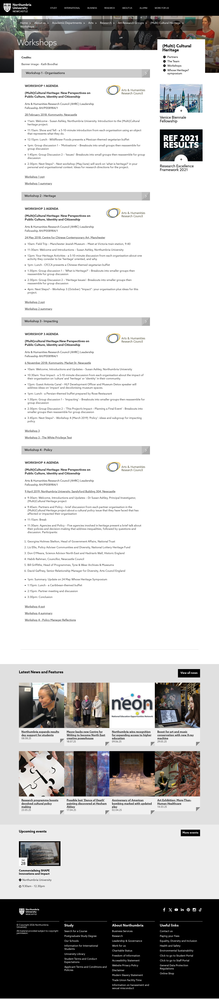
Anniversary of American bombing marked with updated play (132, 804)
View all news (189, 674)
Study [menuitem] (53, 8)
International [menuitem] (72, 8)
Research (105, 23)
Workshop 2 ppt (35, 302)
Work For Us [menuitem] (162, 8)
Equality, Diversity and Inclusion (178, 941)
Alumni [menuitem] (143, 8)
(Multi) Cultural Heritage (165, 23)
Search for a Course (75, 932)
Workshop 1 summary (38, 184)
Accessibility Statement (126, 961)
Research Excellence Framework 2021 (177, 168)
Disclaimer (118, 971)
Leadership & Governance (127, 941)
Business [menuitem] (92, 8)
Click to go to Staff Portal (174, 961)
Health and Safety (170, 946)
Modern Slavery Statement (127, 976)
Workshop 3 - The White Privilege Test (48, 438)
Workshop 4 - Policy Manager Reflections (50, 621)
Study (69, 926)
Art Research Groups (131, 23)
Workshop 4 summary (38, 614)
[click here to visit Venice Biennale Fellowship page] (181, 111)
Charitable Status (122, 951)
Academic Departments (67, 23)
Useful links (169, 926)
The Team (173, 61)
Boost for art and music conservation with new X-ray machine (175, 735)
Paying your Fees (169, 937)
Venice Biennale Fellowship (173, 119)
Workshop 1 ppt (35, 177)
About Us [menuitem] (127, 8)
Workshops (27, 27)
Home (24, 23)
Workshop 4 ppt (35, 607)
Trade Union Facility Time (127, 981)
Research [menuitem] (109, 8)
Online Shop (167, 974)
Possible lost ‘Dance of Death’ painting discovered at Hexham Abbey (87, 804)
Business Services (122, 932)
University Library (74, 955)
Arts (90, 23)
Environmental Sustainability (176, 951)
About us (40, 23)
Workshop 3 (32, 431)
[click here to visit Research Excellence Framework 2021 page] (181, 159)
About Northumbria (127, 926)
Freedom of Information (126, 956)
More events (190, 833)
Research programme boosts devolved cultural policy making (39, 804)
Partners (172, 57)
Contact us (166, 932)
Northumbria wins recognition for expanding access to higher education (131, 735)
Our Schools (71, 941)
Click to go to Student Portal (176, 956)
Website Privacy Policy (125, 966)
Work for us (119, 946)
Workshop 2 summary (38, 309)
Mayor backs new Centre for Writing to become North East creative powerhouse (86, 735)
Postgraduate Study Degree (80, 937)
